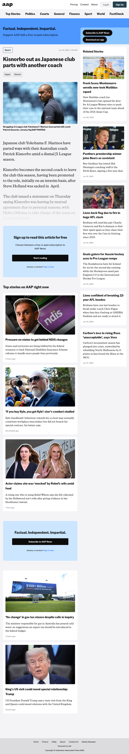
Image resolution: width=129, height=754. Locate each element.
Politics (30, 14)
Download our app (95, 39)
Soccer (17, 74)
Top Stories (12, 14)
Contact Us (73, 742)
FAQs (54, 742)
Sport (88, 14)
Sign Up (120, 4)
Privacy (45, 742)
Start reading (40, 257)
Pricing (74, 4)
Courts (44, 14)
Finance (74, 14)
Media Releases (88, 742)
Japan (7, 74)
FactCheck (117, 14)
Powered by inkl (64, 746)
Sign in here (49, 267)
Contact (84, 4)
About (94, 4)
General (59, 14)
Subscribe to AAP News (97, 32)
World (101, 14)
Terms (36, 742)
